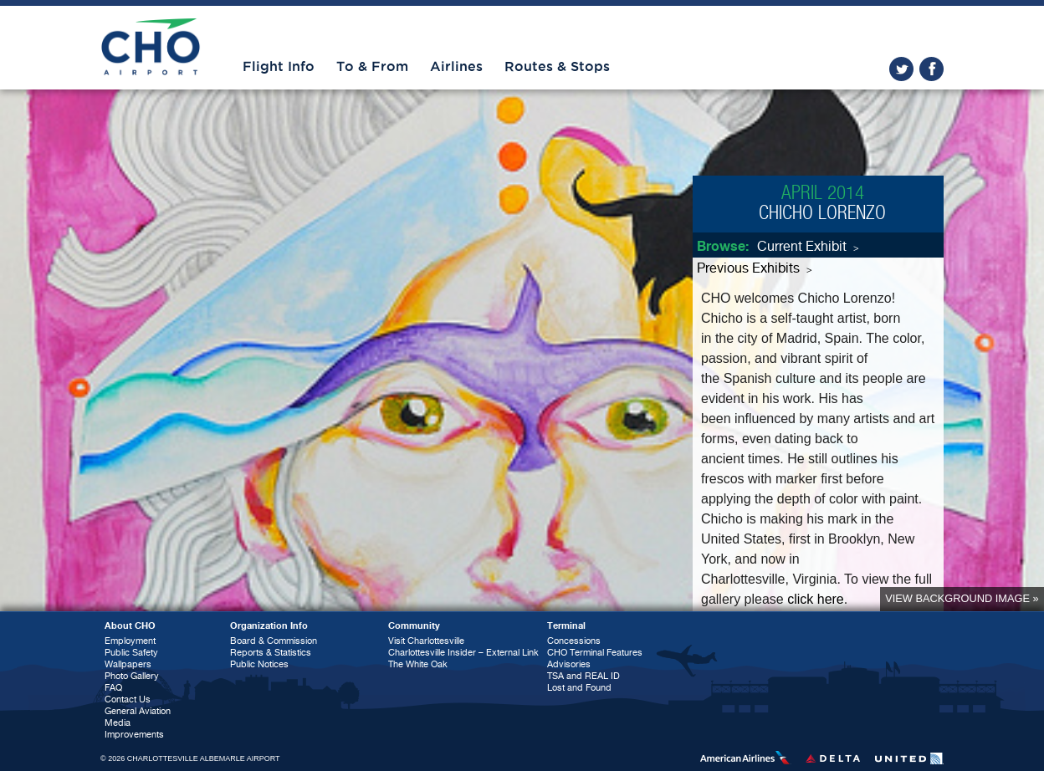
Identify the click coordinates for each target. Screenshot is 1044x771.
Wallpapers (128, 664)
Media (117, 723)
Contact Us (128, 699)
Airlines (456, 67)
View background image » (961, 598)
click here (815, 599)
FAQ (113, 687)
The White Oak (418, 664)
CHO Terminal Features (594, 652)
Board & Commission (273, 641)
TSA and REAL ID (583, 676)
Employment (130, 641)
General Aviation (138, 711)
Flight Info (279, 67)
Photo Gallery (132, 676)
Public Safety (131, 652)
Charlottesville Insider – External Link (463, 652)
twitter (901, 69)
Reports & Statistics (270, 652)
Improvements (134, 734)
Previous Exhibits (754, 268)
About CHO (130, 626)
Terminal (566, 626)
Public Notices (259, 664)
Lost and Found (579, 687)
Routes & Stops (557, 67)
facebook (931, 69)
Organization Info (269, 626)
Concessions (574, 641)
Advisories (569, 664)
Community (414, 626)
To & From (372, 67)
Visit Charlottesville (426, 641)
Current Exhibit (808, 246)
